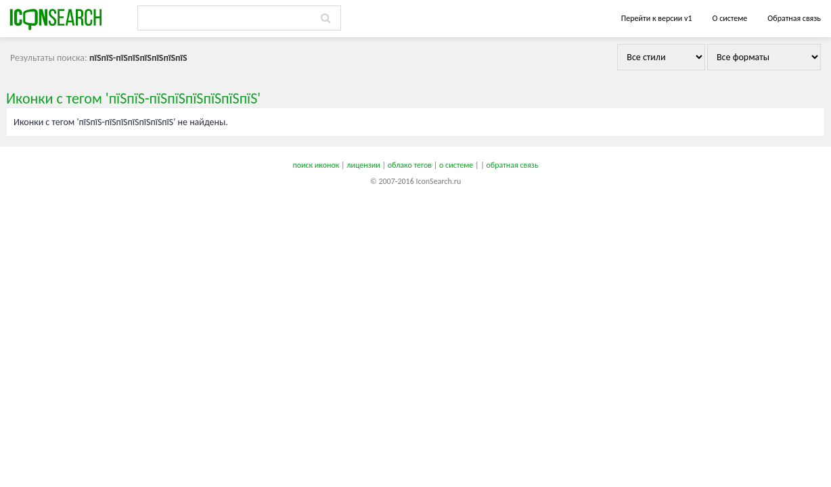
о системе (456, 165)
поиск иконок (315, 165)
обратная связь (512, 165)
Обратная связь (794, 18)
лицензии (363, 165)
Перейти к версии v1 (656, 18)
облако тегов (410, 165)
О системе (729, 18)
